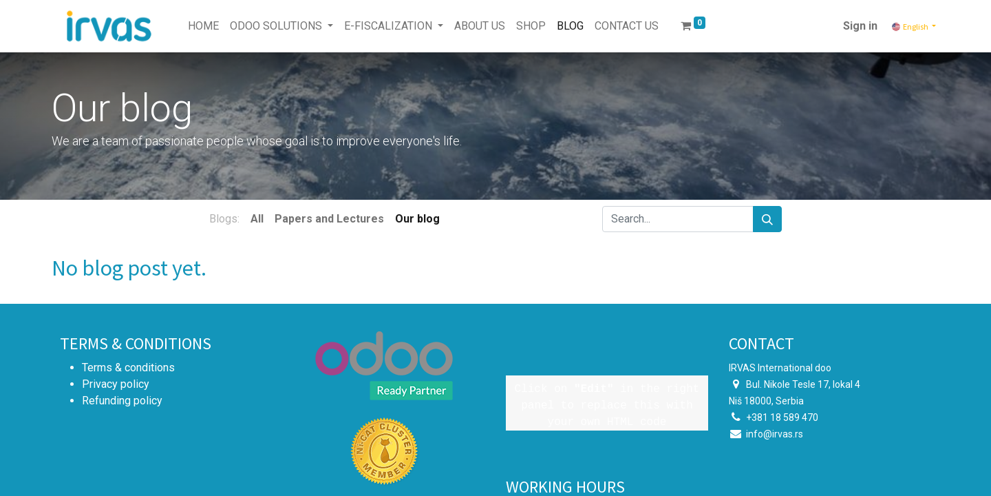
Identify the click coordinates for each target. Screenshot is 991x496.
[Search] (767, 219)
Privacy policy (115, 384)
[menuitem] (203, 26)
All (257, 218)
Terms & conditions (128, 367)
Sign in (860, 25)
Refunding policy (122, 400)
